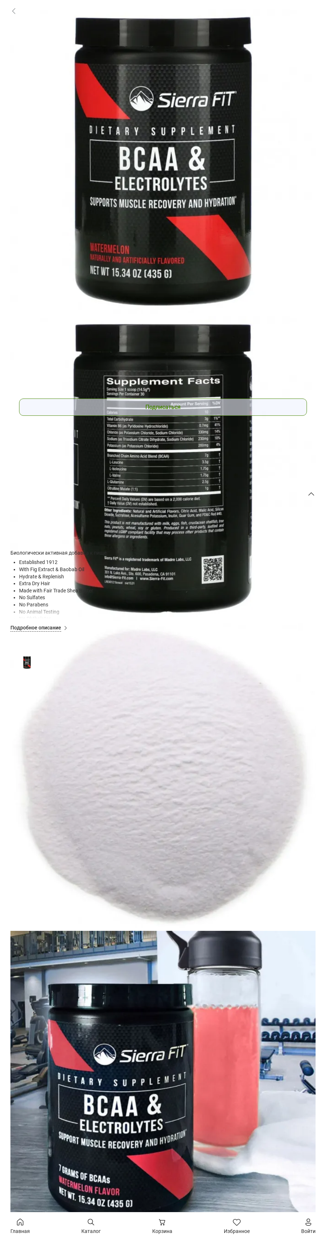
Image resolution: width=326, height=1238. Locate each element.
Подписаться (163, 407)
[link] (14, 11)
